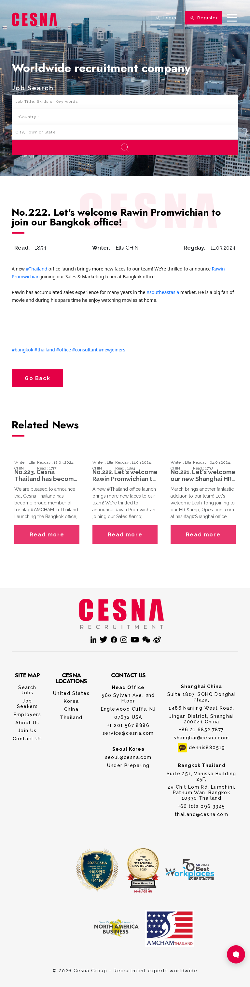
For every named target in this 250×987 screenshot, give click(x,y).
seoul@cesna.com (128, 757)
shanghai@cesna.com (201, 737)
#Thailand (37, 269)
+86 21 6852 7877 (201, 729)
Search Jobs (27, 690)
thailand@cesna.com (201, 814)
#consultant (84, 350)
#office (63, 350)
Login (166, 17)
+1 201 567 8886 (128, 725)
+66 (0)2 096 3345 (201, 806)
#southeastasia (162, 292)
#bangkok (22, 350)
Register (203, 17)
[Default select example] (125, 117)
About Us (27, 722)
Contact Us (27, 738)
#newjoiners (112, 350)
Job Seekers (27, 703)
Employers (27, 714)
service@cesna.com (128, 733)
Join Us (27, 730)
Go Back (37, 378)
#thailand (45, 350)
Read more (47, 535)
